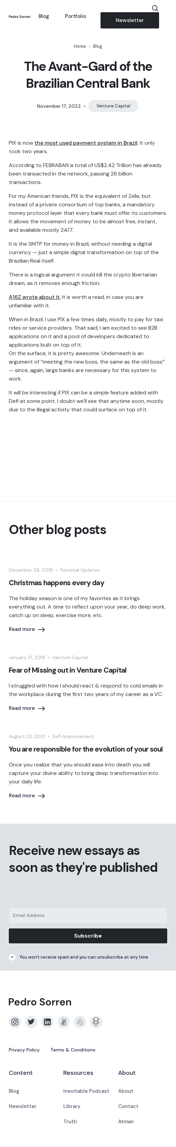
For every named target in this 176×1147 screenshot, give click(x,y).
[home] (19, 16)
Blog (44, 16)
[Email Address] (88, 915)
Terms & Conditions (72, 1050)
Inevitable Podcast (86, 1091)
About (125, 1091)
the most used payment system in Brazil (86, 142)
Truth (70, 1121)
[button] (163, 16)
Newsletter (130, 20)
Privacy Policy (24, 1050)
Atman (126, 1121)
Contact (128, 1106)
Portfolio (75, 16)
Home (80, 46)
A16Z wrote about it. (35, 297)
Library (72, 1106)
